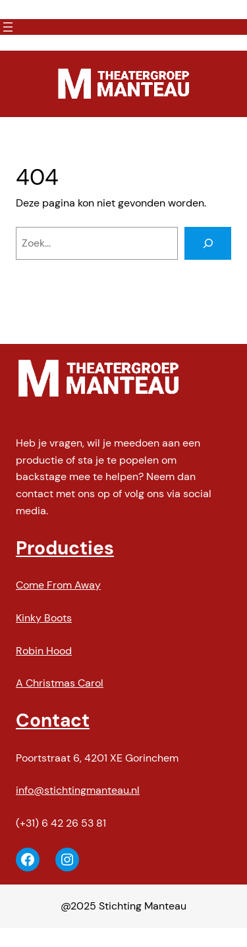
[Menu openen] (8, 27)
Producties (65, 548)
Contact (53, 720)
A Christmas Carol (59, 683)
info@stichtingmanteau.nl (78, 790)
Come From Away (58, 585)
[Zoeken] (207, 243)
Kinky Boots (44, 618)
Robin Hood (44, 651)
